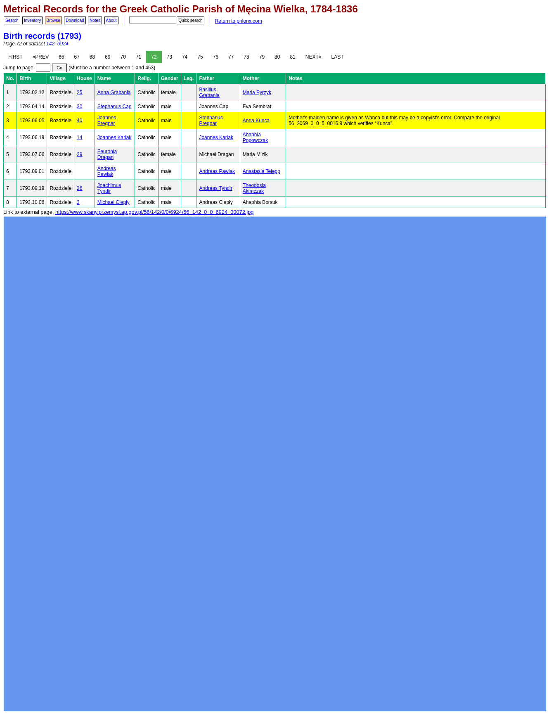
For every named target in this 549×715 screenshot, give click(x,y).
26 (79, 188)
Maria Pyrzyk (257, 92)
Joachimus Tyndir (109, 188)
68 (92, 57)
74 (184, 57)
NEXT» (313, 57)
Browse (53, 20)
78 (246, 57)
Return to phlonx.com (238, 21)
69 (107, 57)
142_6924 (57, 44)
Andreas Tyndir (215, 188)
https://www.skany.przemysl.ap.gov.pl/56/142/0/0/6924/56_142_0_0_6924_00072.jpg (154, 212)
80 (277, 57)
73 (169, 57)
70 (122, 57)
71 (138, 57)
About (111, 20)
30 (79, 106)
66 (61, 57)
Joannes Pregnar (106, 120)
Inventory (32, 20)
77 (231, 57)
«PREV (41, 57)
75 (200, 57)
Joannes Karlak (114, 137)
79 (262, 57)
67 (76, 57)
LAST (337, 57)
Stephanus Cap (114, 106)
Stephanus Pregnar (210, 120)
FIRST (15, 57)
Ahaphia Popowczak (255, 137)
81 (292, 57)
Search (12, 20)
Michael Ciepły (113, 202)
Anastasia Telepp (261, 171)
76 (215, 57)
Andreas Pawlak (106, 171)
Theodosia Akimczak (254, 188)
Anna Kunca (256, 120)
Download (75, 20)
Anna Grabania (114, 92)
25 (79, 92)
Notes (95, 20)
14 (79, 137)
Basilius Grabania (209, 92)
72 (153, 57)
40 (79, 120)
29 (79, 154)
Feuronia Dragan (107, 154)
